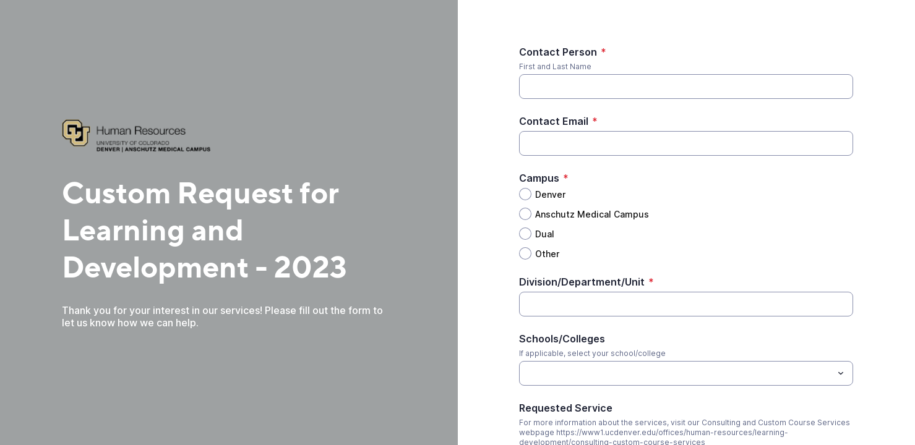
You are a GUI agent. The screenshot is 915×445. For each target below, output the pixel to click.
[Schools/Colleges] (676, 373)
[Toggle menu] (840, 373)
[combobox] (686, 373)
